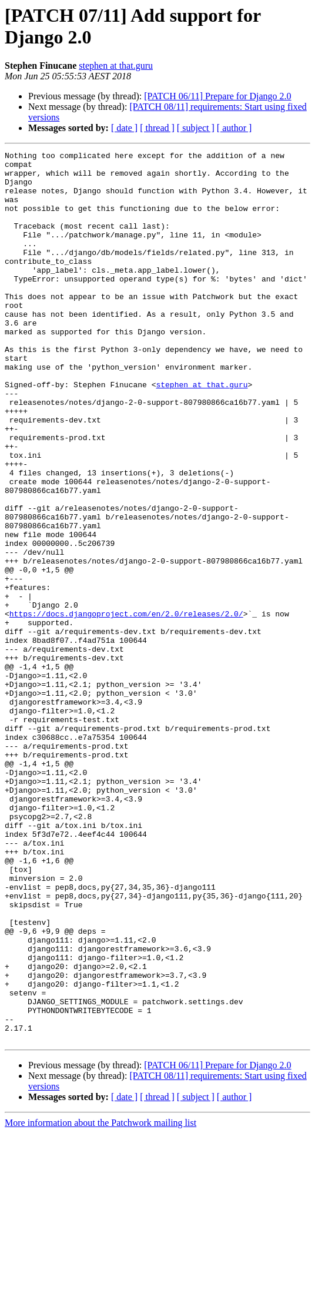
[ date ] (124, 128)
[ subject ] (196, 128)
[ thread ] (157, 128)
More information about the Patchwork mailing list (100, 1301)
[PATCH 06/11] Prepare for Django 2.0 (217, 96)
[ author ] (234, 128)
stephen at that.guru (116, 66)
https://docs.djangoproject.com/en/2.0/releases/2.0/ (126, 707)
